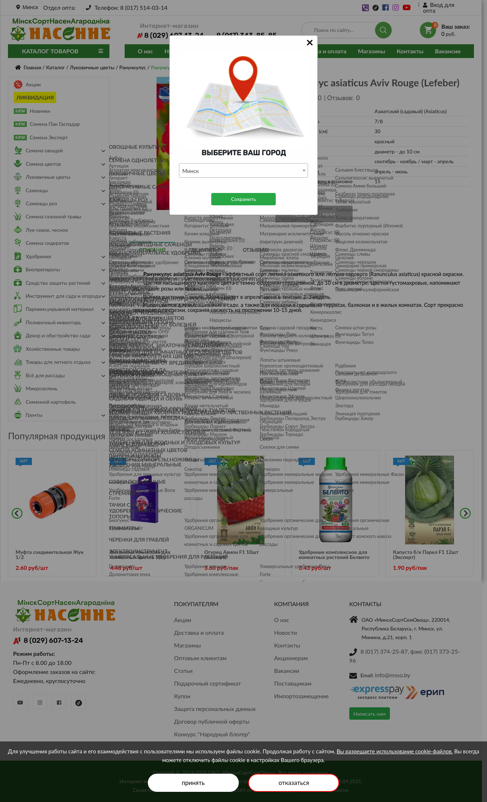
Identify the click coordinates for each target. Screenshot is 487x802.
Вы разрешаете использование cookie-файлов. (395, 751)
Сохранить (243, 199)
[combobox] (243, 170)
